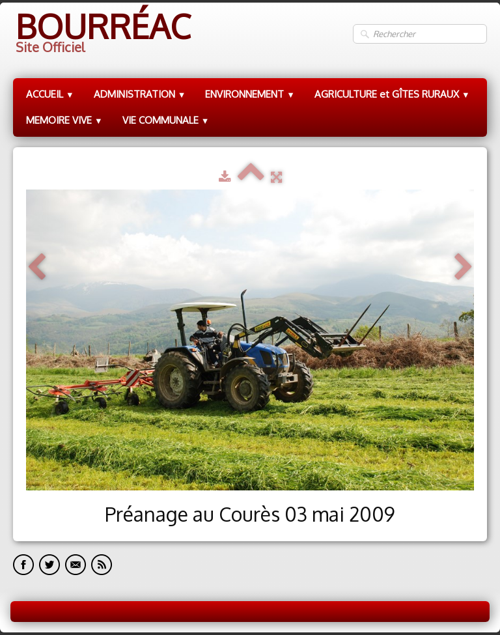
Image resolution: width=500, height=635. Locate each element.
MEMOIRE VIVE (64, 120)
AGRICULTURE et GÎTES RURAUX (392, 94)
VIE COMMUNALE (166, 120)
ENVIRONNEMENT (250, 94)
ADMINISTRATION (140, 94)
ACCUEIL (50, 94)
